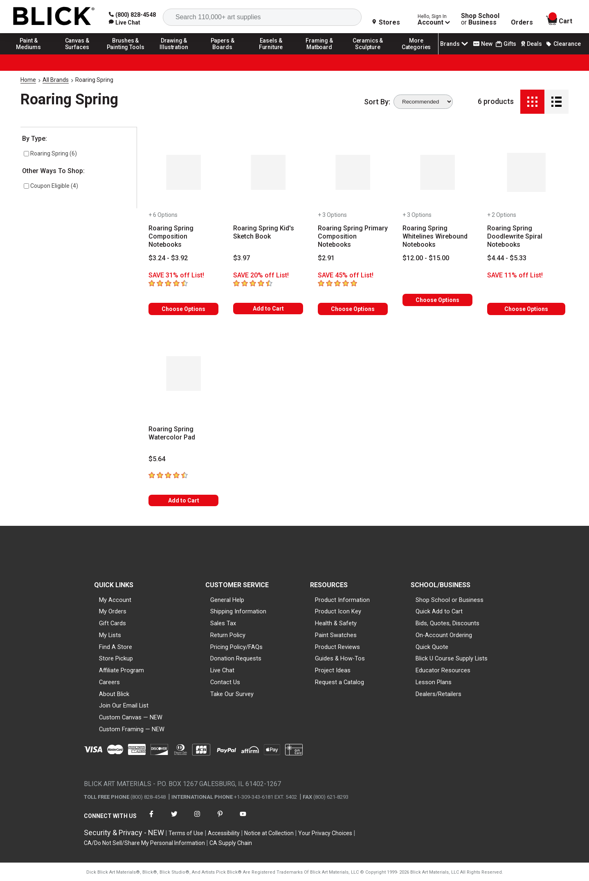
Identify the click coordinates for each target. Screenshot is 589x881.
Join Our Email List (123, 705)
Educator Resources (443, 670)
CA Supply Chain (230, 843)
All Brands (56, 80)
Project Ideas (333, 670)
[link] (124, 22)
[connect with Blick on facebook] (151, 819)
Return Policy (227, 635)
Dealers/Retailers (438, 694)
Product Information (342, 600)
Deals (530, 44)
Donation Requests (235, 658)
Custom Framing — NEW (131, 729)
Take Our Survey (232, 694)
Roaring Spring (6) (50, 153)
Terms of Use (186, 833)
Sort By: (377, 102)
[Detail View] (556, 102)
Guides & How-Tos (340, 658)
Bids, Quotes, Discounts (447, 623)
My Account (115, 600)
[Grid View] (532, 102)
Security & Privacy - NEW (124, 832)
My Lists (110, 635)
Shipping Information (238, 611)
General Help (227, 600)
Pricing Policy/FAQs (236, 647)
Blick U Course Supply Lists (452, 658)
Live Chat (222, 670)
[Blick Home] (54, 17)
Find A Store (115, 647)
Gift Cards (112, 623)
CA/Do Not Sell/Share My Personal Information (144, 843)
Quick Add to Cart (439, 611)
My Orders (112, 611)
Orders (522, 22)
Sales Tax (223, 623)
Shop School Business (480, 19)
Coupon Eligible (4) (51, 186)
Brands (455, 44)
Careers (109, 682)
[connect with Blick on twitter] (174, 819)
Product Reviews (337, 647)
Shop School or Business (449, 600)
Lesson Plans (434, 682)
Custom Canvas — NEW (130, 717)
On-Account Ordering (444, 635)
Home (28, 80)
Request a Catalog (339, 682)
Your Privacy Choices (325, 833)
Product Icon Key (338, 611)
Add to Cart (268, 308)
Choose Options (183, 309)
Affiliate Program (121, 670)
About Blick (114, 694)
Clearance (563, 44)
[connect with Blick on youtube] (243, 819)
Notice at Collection (269, 833)
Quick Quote (432, 647)
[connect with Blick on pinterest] (220, 819)
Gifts (506, 44)
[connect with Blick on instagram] (197, 819)
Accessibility (224, 833)
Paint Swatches (336, 635)
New (482, 44)
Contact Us (225, 682)
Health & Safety (336, 623)
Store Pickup (116, 658)
